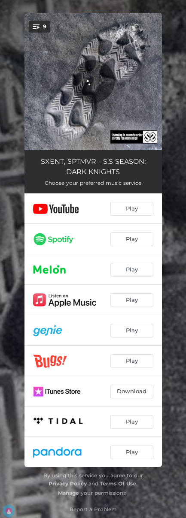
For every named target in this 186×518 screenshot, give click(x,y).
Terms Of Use (118, 483)
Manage (68, 493)
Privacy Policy (68, 483)
